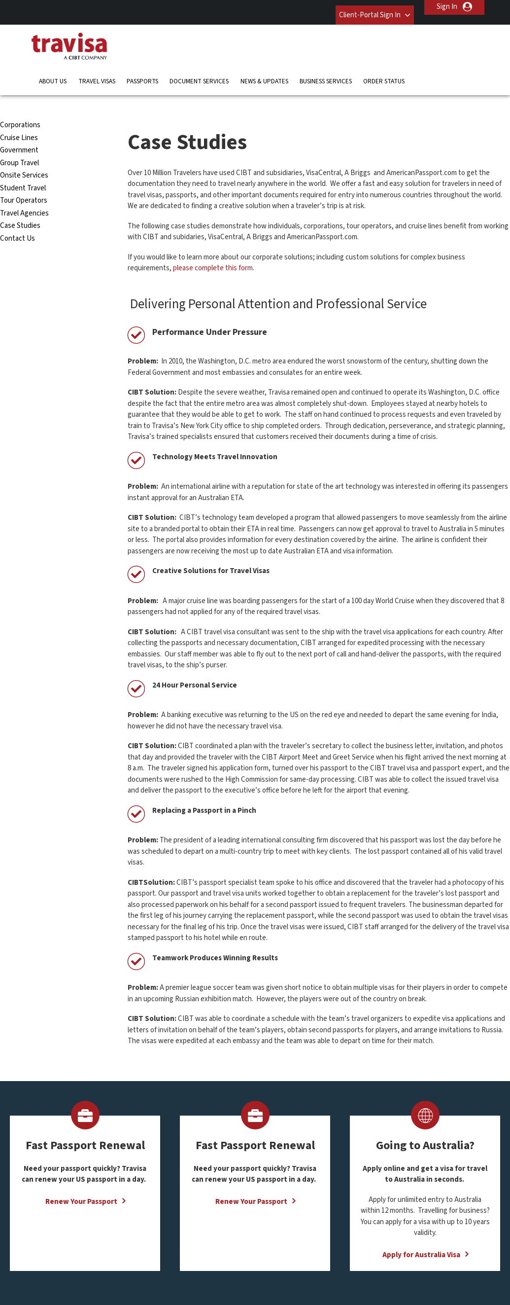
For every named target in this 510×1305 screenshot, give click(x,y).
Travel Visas (96, 71)
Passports (142, 71)
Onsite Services (24, 151)
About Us (53, 71)
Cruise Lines (19, 113)
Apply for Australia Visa (421, 1230)
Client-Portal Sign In (361, 6)
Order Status (384, 71)
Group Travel (19, 138)
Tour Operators (23, 176)
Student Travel (23, 163)
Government (19, 126)
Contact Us (17, 214)
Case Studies (20, 201)
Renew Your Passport (81, 1177)
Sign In (447, 6)
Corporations (20, 101)
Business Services (326, 71)
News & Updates (264, 71)
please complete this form (213, 244)
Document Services (199, 71)
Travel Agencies (24, 188)
